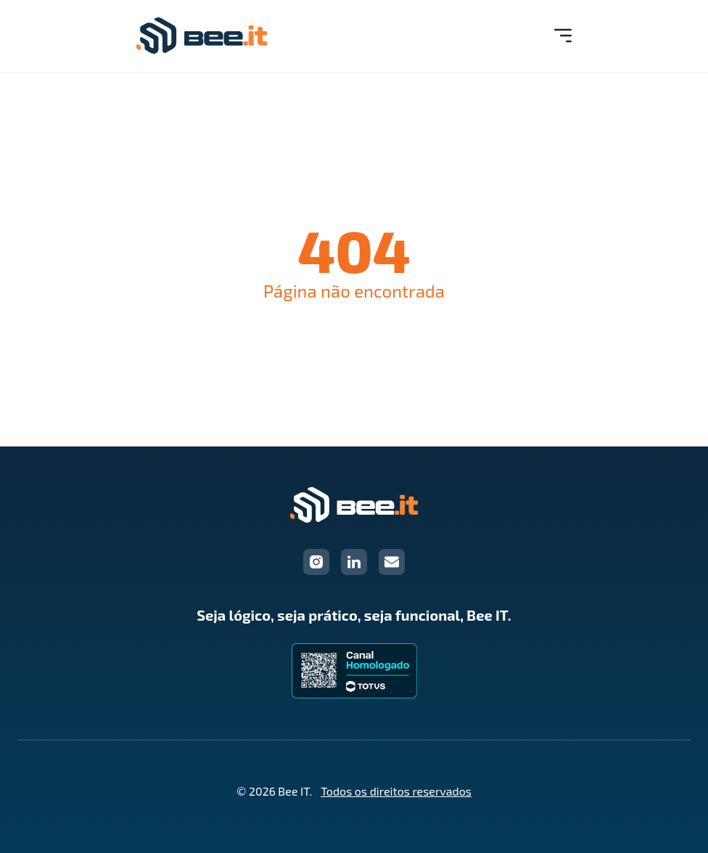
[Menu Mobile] (563, 35)
